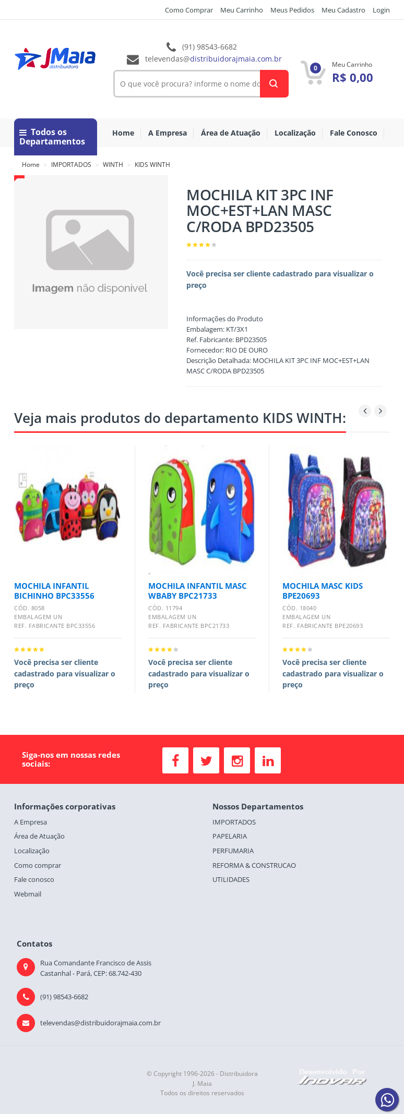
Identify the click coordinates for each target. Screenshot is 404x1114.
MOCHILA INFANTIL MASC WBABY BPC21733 (197, 590)
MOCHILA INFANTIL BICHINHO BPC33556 (54, 590)
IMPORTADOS (71, 164)
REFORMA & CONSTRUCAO (254, 865)
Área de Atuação (230, 133)
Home (123, 133)
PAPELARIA (229, 836)
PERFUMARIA (233, 850)
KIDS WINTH (152, 164)
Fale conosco (34, 879)
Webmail (27, 894)
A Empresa (167, 133)
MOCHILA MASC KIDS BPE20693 (322, 590)
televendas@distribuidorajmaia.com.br (100, 1022)
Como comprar (37, 865)
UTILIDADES (230, 879)
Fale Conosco (353, 133)
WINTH (113, 164)
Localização (295, 133)
